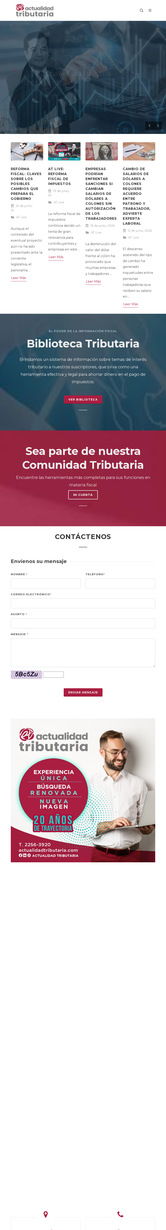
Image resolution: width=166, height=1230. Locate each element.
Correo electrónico (31, 594)
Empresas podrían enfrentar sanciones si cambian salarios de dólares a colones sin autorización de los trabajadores (101, 194)
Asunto (19, 614)
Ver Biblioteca (83, 399)
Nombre (19, 574)
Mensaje (19, 634)
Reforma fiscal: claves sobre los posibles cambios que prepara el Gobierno (26, 184)
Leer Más (18, 278)
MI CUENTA (83, 495)
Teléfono (95, 574)
